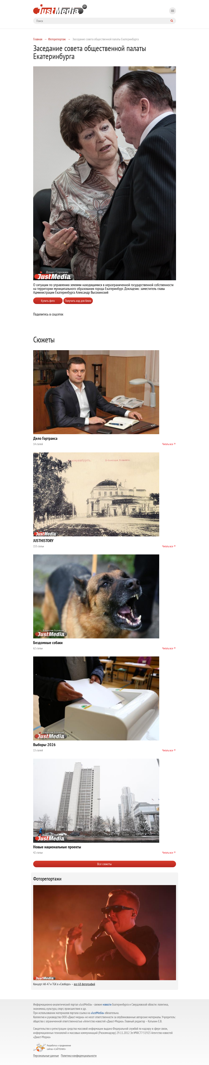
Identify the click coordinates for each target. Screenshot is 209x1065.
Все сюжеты (104, 864)
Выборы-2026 (44, 745)
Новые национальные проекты (57, 847)
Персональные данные (46, 1055)
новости (107, 1004)
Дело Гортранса (45, 438)
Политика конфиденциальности (79, 1055)
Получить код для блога (78, 301)
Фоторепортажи (47, 879)
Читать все (167, 444)
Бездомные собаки (48, 643)
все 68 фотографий (84, 984)
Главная (37, 39)
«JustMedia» (97, 1013)
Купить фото (48, 301)
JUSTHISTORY (43, 540)
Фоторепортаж (57, 39)
